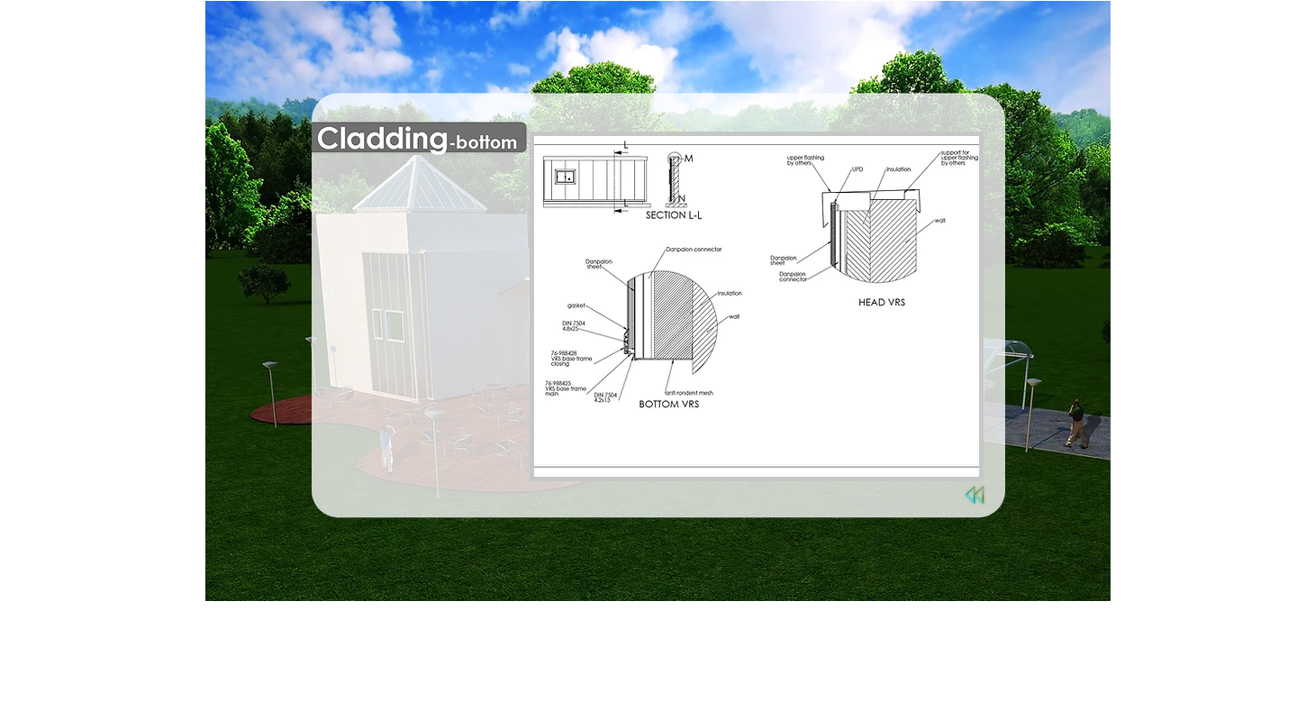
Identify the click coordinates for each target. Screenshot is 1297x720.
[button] (757, 306)
